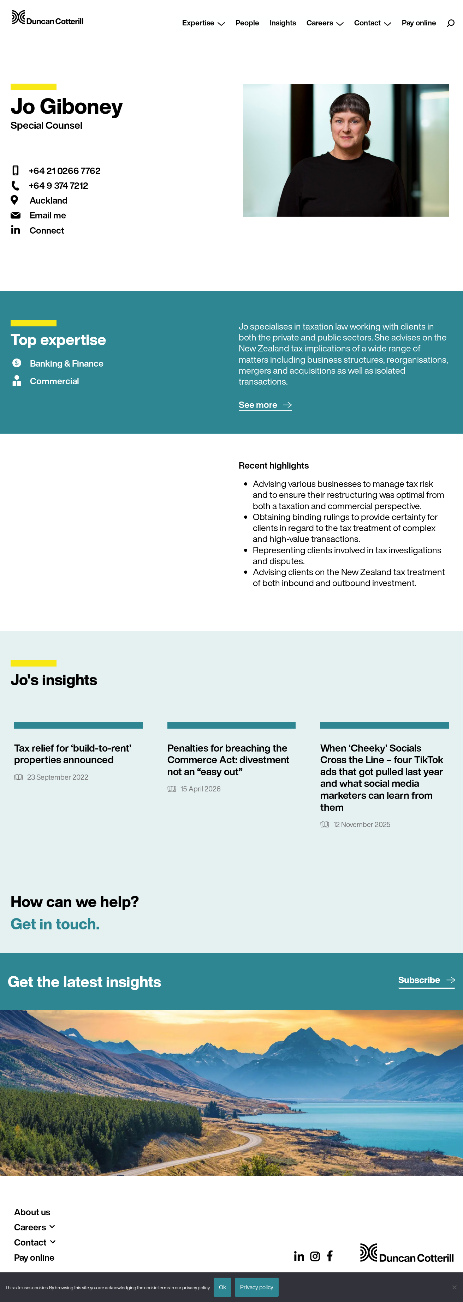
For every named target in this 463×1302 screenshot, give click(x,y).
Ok (222, 1287)
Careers (325, 22)
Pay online (419, 22)
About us (32, 1211)
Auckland (48, 200)
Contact (372, 22)
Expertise (203, 22)
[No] (454, 1287)
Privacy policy (256, 1287)
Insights (283, 22)
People (247, 22)
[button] (265, 405)
